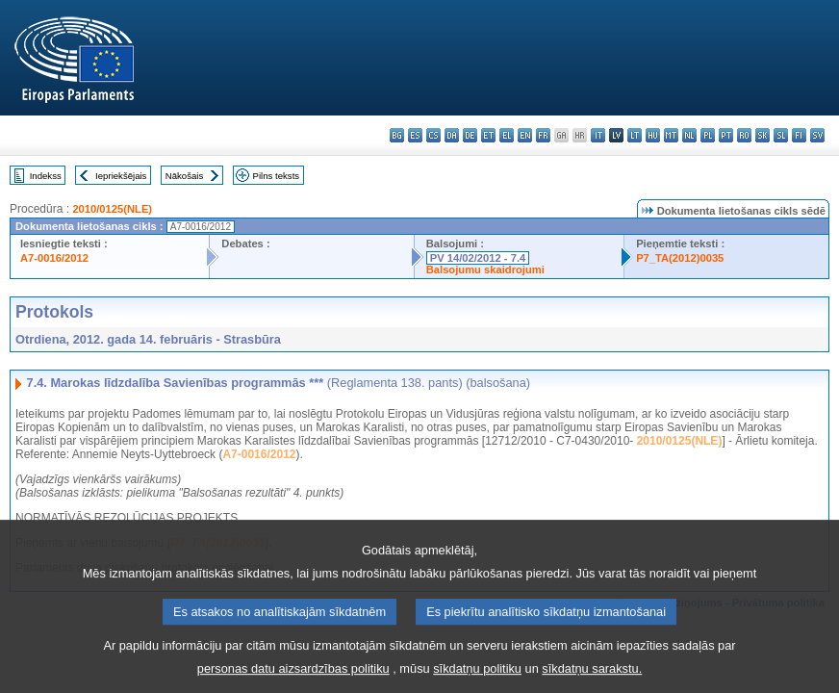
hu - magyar (653, 135)
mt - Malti (671, 135)
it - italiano (598, 135)
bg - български (397, 135)
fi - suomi (799, 135)
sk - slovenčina (762, 135)
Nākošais (184, 175)
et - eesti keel (488, 135)
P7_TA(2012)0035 (680, 258)
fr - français (543, 135)
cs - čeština (433, 135)
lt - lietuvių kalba (634, 135)
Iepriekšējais (120, 175)
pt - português (726, 135)
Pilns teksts (276, 175)
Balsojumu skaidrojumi (485, 269)
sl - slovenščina (781, 135)
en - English (525, 135)
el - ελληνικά (506, 135)
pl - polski (707, 135)
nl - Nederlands (689, 135)
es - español (415, 135)
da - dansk (452, 135)
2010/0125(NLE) (112, 209)
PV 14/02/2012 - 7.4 (478, 258)
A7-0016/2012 (54, 258)
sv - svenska (817, 135)
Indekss (46, 175)
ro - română (744, 135)
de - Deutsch (470, 135)
